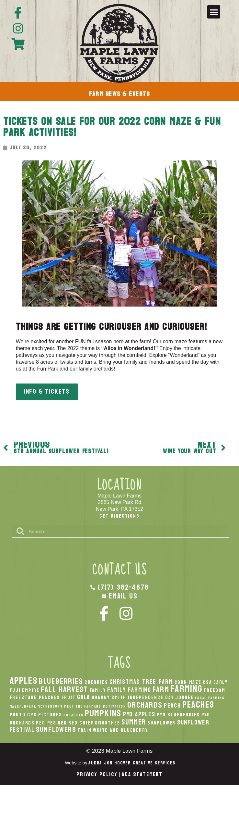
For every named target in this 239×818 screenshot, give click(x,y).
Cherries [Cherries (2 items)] (96, 682)
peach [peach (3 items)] (172, 705)
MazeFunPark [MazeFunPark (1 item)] (23, 706)
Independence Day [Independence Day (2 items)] (151, 697)
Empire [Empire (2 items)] (31, 690)
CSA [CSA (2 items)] (207, 682)
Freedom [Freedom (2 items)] (214, 690)
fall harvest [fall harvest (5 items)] (64, 689)
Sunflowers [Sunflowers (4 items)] (56, 729)
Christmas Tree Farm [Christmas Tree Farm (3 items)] (141, 681)
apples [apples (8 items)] (24, 680)
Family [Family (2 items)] (98, 690)
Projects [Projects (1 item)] (73, 715)
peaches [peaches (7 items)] (198, 705)
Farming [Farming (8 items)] (186, 689)
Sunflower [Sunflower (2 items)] (161, 722)
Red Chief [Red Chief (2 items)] (80, 722)
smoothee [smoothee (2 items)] (107, 722)
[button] (214, 12)
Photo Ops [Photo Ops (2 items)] (23, 714)
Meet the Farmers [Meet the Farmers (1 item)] (82, 706)
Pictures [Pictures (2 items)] (50, 714)
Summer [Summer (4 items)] (133, 722)
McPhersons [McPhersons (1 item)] (50, 706)
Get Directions (119, 516)
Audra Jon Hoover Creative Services (131, 763)
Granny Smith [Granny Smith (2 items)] (109, 697)
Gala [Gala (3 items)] (83, 697)
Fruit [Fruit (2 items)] (69, 697)
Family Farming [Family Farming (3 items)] (129, 690)
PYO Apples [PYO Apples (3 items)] (139, 714)
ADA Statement (142, 774)
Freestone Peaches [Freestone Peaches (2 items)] (35, 697)
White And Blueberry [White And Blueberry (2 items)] (120, 730)
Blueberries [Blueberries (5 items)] (61, 681)
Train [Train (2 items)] (84, 730)
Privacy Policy (96, 774)
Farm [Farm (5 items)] (161, 689)
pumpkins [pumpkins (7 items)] (103, 713)
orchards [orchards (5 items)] (144, 705)
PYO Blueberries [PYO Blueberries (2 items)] (178, 714)
